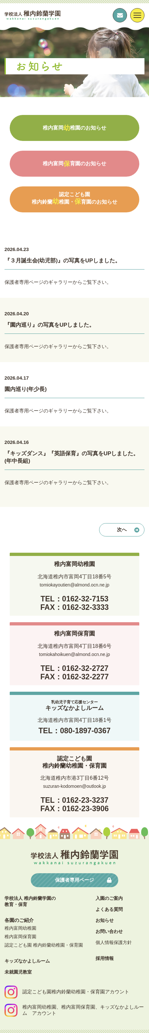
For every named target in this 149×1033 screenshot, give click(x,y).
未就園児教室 (18, 972)
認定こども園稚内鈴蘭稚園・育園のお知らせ (74, 198)
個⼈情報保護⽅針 (114, 942)
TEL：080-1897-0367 (74, 730)
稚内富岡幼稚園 (20, 928)
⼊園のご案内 (109, 898)
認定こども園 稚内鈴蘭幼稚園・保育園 (44, 945)
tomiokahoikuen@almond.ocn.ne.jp (74, 654)
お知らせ (105, 920)
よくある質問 (109, 909)
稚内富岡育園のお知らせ (74, 164)
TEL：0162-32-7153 (74, 599)
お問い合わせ (109, 931)
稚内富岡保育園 (20, 936)
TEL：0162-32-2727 (74, 668)
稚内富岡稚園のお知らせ (74, 128)
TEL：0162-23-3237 (74, 800)
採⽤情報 (105, 958)
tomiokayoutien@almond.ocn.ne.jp (74, 584)
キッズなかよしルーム (27, 961)
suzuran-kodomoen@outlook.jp (74, 786)
